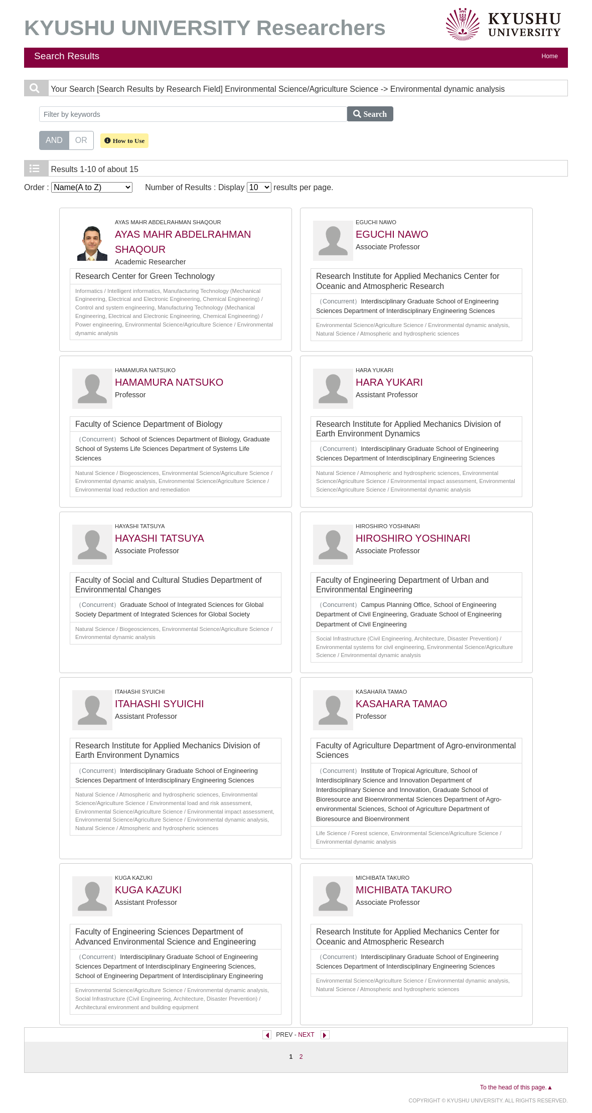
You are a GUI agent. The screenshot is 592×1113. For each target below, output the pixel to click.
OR (81, 139)
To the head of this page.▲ (516, 1087)
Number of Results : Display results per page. (239, 187)
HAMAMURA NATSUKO (169, 382)
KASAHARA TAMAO (402, 703)
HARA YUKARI (389, 382)
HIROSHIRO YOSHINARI (413, 538)
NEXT (306, 1034)
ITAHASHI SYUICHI (159, 703)
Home (550, 56)
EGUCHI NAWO (392, 234)
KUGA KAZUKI (148, 889)
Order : (78, 187)
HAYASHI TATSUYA (159, 538)
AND (54, 139)
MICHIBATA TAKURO (404, 889)
